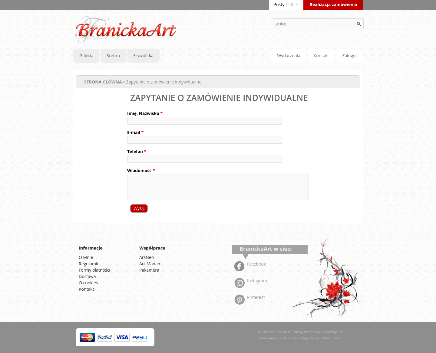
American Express (139, 337)
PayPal (104, 337)
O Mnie (86, 257)
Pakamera (149, 270)
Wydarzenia (288, 55)
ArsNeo (146, 257)
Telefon (137, 151)
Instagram (257, 280)
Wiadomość (141, 170)
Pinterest (256, 297)
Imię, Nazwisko (145, 113)
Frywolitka (143, 55)
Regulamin (89, 263)
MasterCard (87, 337)
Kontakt (321, 55)
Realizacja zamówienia (333, 4)
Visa (122, 337)
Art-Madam (150, 263)
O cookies (88, 283)
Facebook (256, 264)
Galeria (86, 55)
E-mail (135, 132)
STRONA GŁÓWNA (103, 82)
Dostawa (87, 276)
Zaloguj (349, 55)
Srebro (113, 55)
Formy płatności (94, 270)
